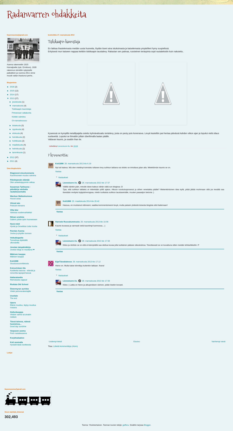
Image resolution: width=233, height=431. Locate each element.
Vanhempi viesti (218, 341)
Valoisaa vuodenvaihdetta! (21, 212)
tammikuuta (17, 152)
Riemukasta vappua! (18, 280)
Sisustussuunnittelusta (19, 264)
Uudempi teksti (55, 341)
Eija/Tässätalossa (63, 262)
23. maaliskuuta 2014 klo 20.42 (85, 201)
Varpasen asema (18, 331)
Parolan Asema (17, 231)
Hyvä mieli (15, 224)
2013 (12, 98)
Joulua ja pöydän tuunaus (21, 233)
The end (13, 298)
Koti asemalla (16, 342)
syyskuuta (17, 129)
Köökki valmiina (18, 117)
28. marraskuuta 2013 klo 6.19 (77, 163)
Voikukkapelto (16, 238)
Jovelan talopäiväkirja (20, 247)
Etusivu (136, 341)
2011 (12, 161)
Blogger (147, 425)
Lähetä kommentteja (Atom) (65, 346)
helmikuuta (17, 148)
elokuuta (16, 133)
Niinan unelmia (17, 217)
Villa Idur (14, 210)
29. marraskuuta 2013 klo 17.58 (96, 241)
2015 (12, 91)
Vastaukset (63, 177)
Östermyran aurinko (19, 289)
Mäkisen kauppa (17, 254)
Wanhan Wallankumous (21, 196)
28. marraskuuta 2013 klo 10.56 (94, 222)
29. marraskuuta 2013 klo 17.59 (96, 281)
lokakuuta (16, 125)
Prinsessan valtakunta (21, 113)
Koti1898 (59, 163)
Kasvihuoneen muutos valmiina (23, 175)
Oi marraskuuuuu (19, 120)
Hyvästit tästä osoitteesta (20, 345)
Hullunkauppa (16, 312)
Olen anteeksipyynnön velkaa (22, 182)
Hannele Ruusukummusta (67, 222)
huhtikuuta (17, 141)
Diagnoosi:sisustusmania (22, 173)
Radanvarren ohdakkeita (46, 14)
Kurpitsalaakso (17, 338)
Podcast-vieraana (17, 206)
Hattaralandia (16, 277)
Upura (13, 303)
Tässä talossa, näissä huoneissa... (20, 322)
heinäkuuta (17, 137)
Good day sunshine (18, 326)
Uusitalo (14, 296)
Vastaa (58, 171)
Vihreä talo (15, 203)
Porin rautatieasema (18, 333)
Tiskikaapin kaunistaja (21, 109)
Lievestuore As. (70, 183)
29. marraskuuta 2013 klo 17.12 (87, 262)
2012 (12, 157)
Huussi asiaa (15, 199)
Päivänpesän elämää (19, 180)
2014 (12, 94)
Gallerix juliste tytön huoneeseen (23, 219)
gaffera (126, 425)
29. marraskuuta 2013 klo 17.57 (96, 183)
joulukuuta (17, 102)
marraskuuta (18, 106)
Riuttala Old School (19, 284)
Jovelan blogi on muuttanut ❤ (22, 250)
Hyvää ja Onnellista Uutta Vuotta (23, 226)
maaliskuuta (17, 145)
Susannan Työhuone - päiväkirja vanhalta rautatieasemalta (20, 189)
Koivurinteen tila (18, 268)
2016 (12, 87)
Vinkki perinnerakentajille (20, 291)
